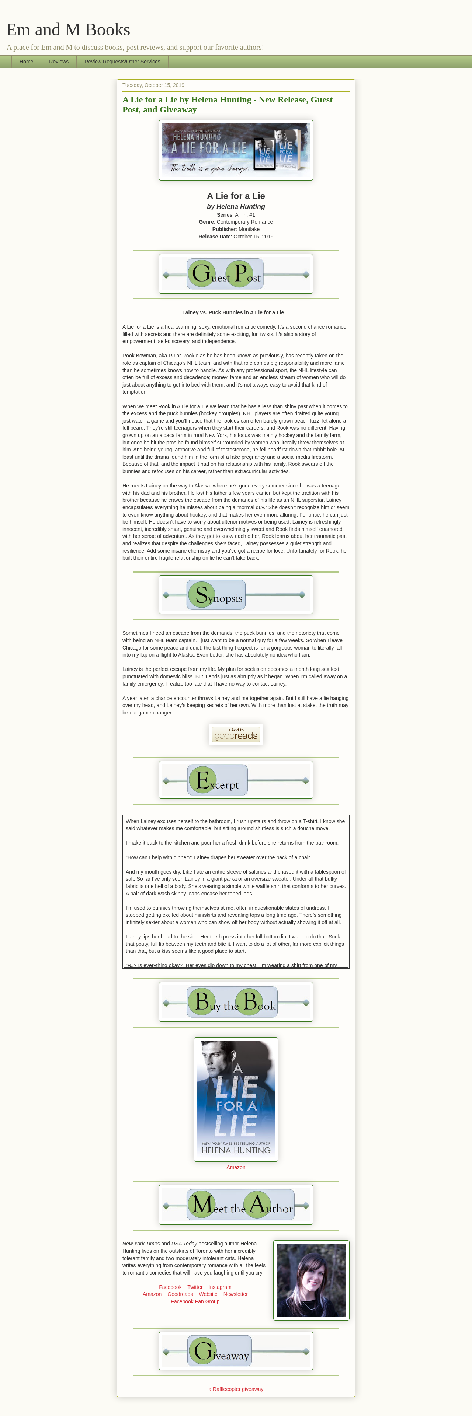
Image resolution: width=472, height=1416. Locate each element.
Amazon (235, 1167)
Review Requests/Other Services (122, 61)
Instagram (220, 1287)
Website (208, 1294)
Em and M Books (68, 29)
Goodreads (180, 1294)
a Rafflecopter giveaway (235, 1389)
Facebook (170, 1287)
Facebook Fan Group (195, 1301)
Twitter (194, 1287)
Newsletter (235, 1294)
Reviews (59, 61)
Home (26, 61)
